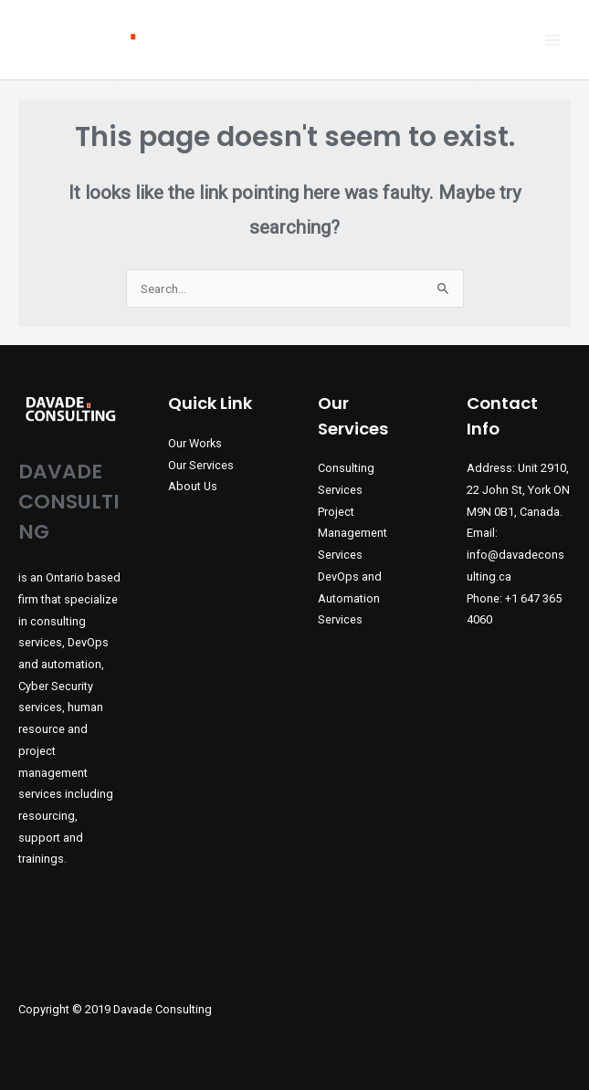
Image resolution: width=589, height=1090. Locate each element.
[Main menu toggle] (553, 39)
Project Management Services (352, 533)
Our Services (201, 465)
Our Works (195, 443)
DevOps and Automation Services (350, 598)
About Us (192, 486)
